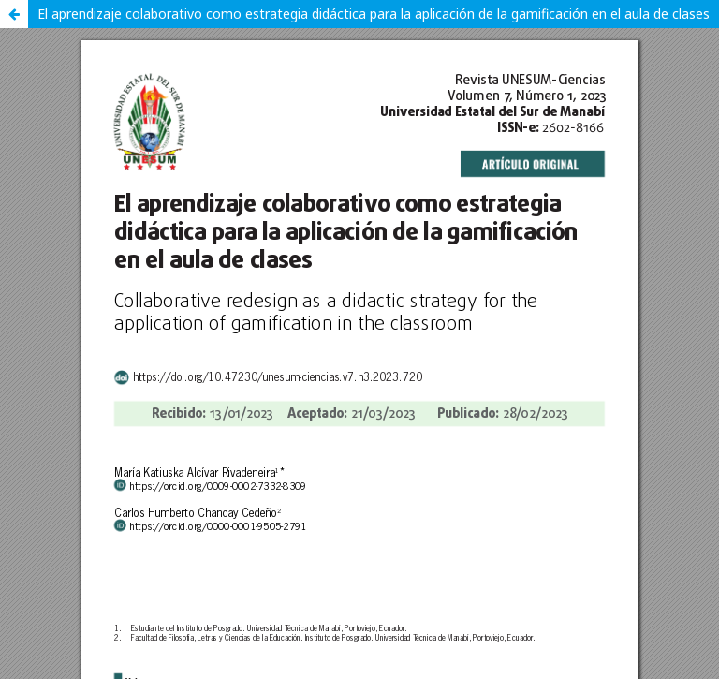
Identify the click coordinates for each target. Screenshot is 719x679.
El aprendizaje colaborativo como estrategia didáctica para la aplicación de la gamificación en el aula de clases (373, 13)
